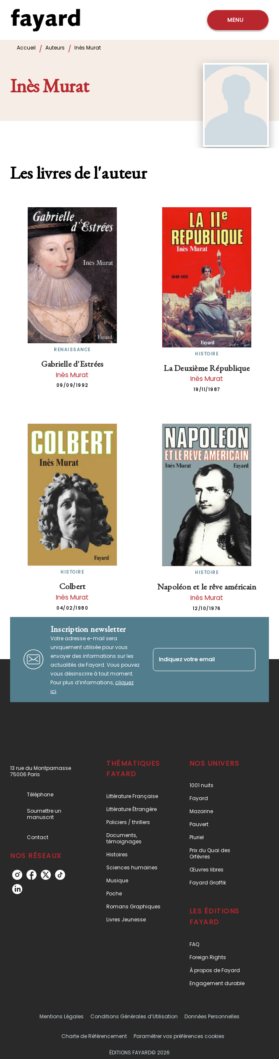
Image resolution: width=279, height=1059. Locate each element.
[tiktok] (60, 875)
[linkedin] (17, 889)
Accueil (26, 47)
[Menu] (238, 20)
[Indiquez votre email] (193, 659)
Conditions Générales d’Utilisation (134, 1016)
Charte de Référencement (94, 1036)
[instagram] (17, 875)
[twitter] (46, 875)
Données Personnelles (212, 1016)
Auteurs (55, 47)
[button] (136, 796)
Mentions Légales (61, 1016)
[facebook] (31, 875)
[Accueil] (45, 20)
